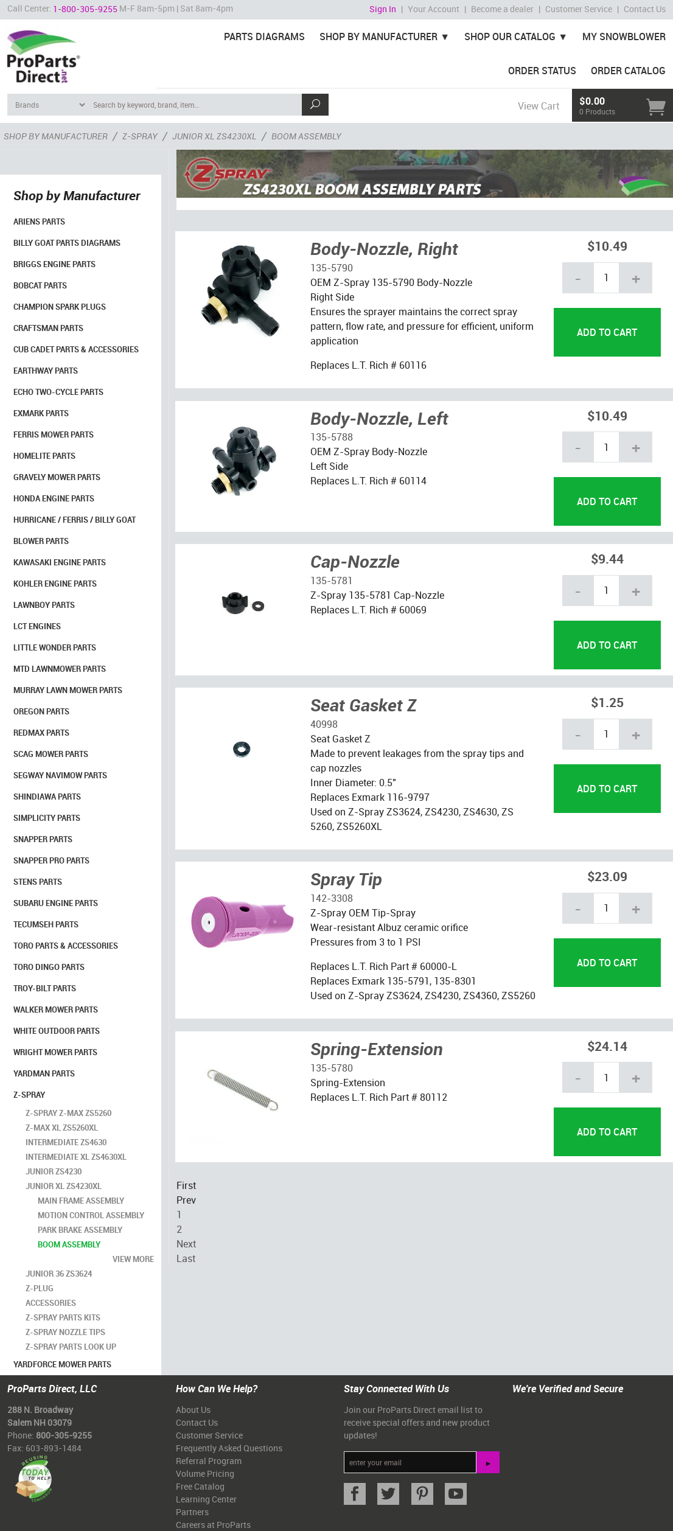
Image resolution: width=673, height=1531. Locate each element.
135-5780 (331, 1068)
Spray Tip (346, 878)
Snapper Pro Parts (51, 860)
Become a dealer (502, 9)
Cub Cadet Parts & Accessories (76, 349)
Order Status (542, 70)
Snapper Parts (42, 839)
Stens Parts (37, 881)
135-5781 (331, 580)
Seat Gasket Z (363, 704)
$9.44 (607, 558)
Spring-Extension (376, 1048)
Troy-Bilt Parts (44, 988)
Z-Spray (29, 1094)
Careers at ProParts (213, 1524)
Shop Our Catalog (510, 36)
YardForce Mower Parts (62, 1364)
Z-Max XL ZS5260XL (62, 1127)
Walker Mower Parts (55, 1009)
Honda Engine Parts (53, 498)
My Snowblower (624, 36)
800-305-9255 (64, 1435)
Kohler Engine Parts (55, 583)
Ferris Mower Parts (53, 434)
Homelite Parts (44, 455)
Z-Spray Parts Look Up (71, 1346)
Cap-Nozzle (355, 561)
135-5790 (331, 267)
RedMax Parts (41, 732)
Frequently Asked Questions (229, 1448)
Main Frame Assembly (81, 1200)
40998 (324, 724)
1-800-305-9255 (85, 9)
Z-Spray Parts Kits (63, 1317)
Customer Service (578, 9)
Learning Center (206, 1499)
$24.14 (607, 1046)
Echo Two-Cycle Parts (58, 391)
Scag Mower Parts (50, 753)
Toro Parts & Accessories (65, 945)
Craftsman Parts (48, 328)
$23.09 (607, 876)
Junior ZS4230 (54, 1171)
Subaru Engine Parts (55, 903)
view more (133, 1259)
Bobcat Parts (40, 285)
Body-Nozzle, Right (384, 248)
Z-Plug (40, 1288)
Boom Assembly (69, 1244)
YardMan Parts (44, 1073)
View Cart (538, 106)
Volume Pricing (205, 1473)
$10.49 (607, 245)
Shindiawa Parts (47, 796)
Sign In (382, 9)
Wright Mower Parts (55, 1052)
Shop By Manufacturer (378, 36)
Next (186, 1243)
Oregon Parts (41, 711)
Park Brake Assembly (80, 1229)
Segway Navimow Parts (60, 775)
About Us (193, 1409)
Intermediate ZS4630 (66, 1142)
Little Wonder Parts (54, 647)
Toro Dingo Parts (49, 966)
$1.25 (607, 702)
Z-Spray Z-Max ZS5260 (68, 1112)
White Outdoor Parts (56, 1030)
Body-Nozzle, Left (379, 418)
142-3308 (331, 898)
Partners (192, 1512)
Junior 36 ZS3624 (59, 1273)
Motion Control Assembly (91, 1215)
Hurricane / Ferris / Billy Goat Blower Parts (74, 530)
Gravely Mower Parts (56, 477)
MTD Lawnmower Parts (59, 668)
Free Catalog (200, 1486)
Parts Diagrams (264, 36)
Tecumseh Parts (45, 924)
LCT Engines (37, 626)
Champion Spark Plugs (59, 306)
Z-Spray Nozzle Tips (65, 1332)
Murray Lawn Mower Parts (67, 690)
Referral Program (209, 1460)
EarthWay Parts (45, 370)
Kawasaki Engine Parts (59, 562)
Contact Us (645, 9)
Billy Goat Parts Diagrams (66, 242)
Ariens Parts (39, 221)
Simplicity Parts (46, 817)
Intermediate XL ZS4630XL (76, 1156)
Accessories (51, 1302)
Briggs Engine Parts (54, 264)
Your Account (433, 9)
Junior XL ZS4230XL (64, 1186)
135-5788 (331, 437)
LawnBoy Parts (44, 604)
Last (185, 1258)
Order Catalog (628, 70)
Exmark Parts (41, 413)
